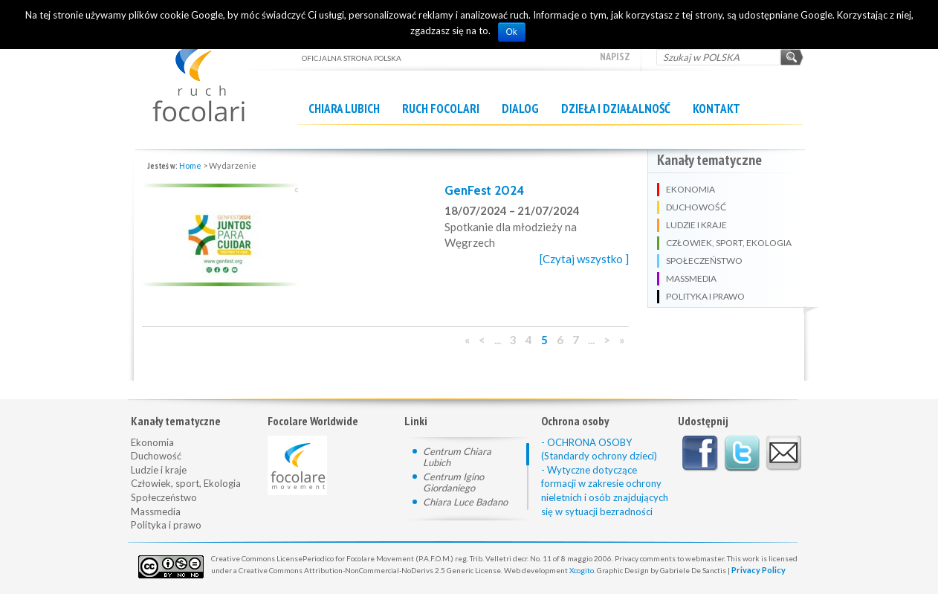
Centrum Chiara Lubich (457, 456)
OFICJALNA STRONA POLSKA (216, 72)
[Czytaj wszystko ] (584, 258)
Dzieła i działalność (615, 108)
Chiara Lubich (344, 108)
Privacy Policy (758, 570)
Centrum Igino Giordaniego (453, 482)
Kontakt (716, 108)
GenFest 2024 (484, 190)
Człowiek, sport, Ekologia (186, 483)
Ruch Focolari (440, 108)
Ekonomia (152, 442)
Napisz (615, 56)
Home (190, 165)
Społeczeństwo (164, 497)
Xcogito (581, 570)
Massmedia (156, 511)
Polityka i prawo (166, 525)
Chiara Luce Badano (465, 502)
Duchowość (156, 456)
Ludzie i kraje (159, 470)
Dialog (520, 108)
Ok (511, 32)
